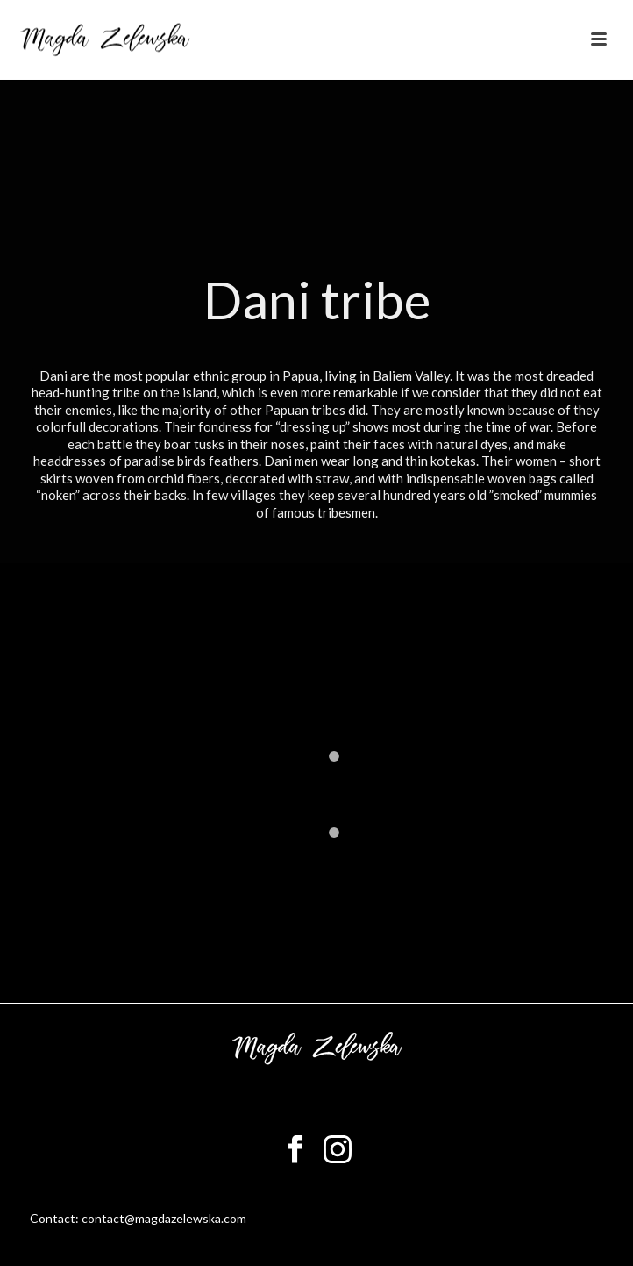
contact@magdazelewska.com (164, 1218)
